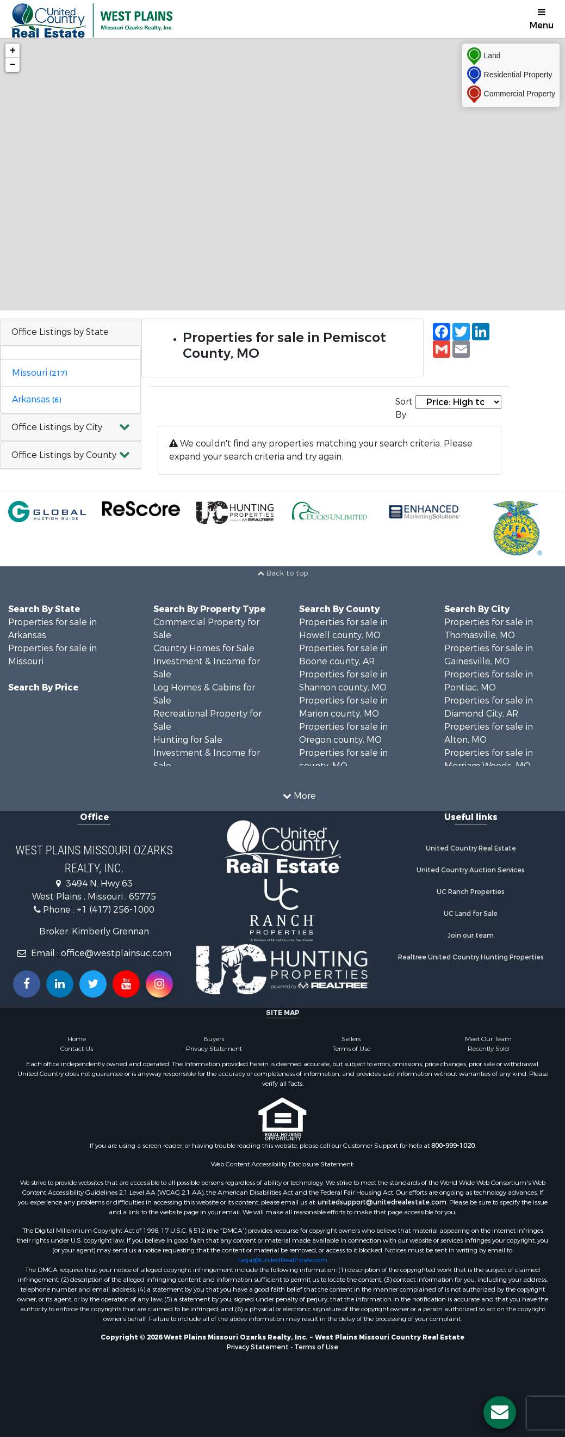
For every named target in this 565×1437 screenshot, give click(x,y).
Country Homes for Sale (203, 648)
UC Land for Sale (471, 913)
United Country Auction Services (471, 870)
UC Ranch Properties (471, 892)
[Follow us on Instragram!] (159, 984)
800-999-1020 (453, 1145)
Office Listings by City (56, 427)
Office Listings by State (60, 332)
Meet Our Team (488, 1039)
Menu (542, 19)
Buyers (213, 1039)
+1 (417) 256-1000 (115, 909)
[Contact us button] (499, 1412)
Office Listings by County (63, 455)
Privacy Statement (214, 1048)
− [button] (13, 64)
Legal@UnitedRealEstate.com (282, 1260)
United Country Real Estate (471, 848)
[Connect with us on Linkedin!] (59, 984)
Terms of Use (351, 1048)
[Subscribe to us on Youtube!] (126, 984)
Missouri (39, 372)
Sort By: (404, 408)
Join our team (471, 935)
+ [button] (13, 50)
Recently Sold (488, 1048)
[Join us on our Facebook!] (26, 984)
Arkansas (36, 399)
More (299, 796)
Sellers (351, 1039)
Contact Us (76, 1048)
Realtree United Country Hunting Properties (471, 957)
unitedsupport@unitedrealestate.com (382, 1202)
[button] (71, 427)
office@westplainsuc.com (116, 953)
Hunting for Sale (187, 739)
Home (76, 1039)
